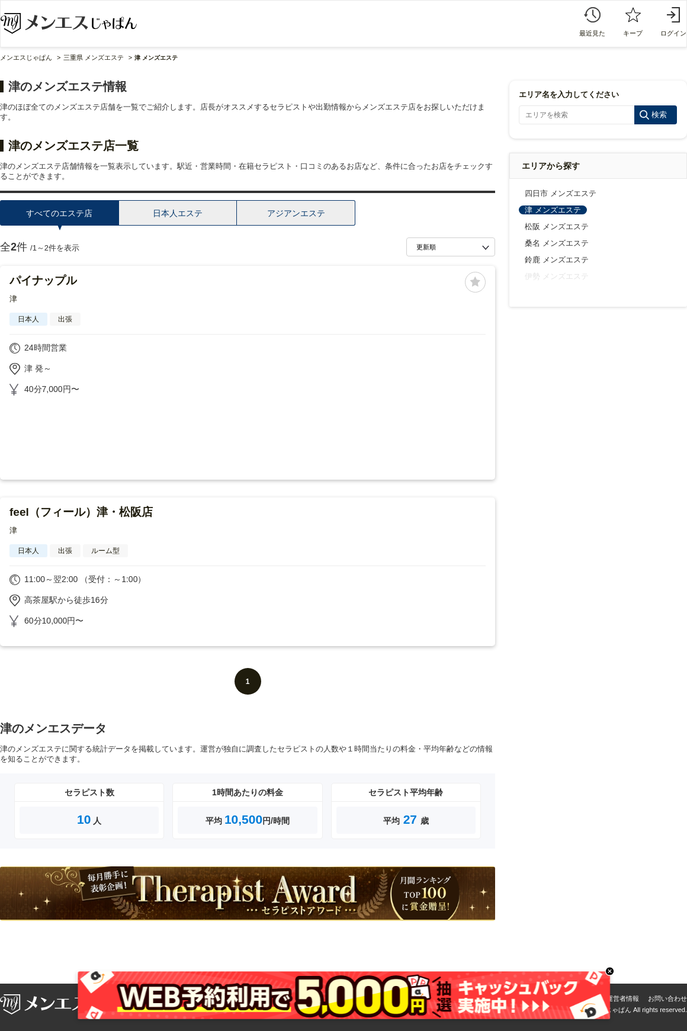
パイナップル (43, 280)
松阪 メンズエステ (557, 226)
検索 (659, 114)
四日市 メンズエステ (560, 193)
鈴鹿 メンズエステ (557, 259)
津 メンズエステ (553, 209)
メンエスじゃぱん (26, 57)
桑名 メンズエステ (557, 243)
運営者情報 (622, 998)
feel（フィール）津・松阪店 (81, 512)
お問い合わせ (667, 998)
